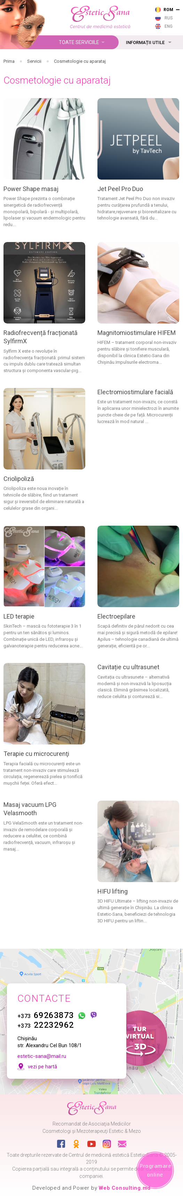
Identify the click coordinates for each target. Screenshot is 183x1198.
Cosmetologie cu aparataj (80, 61)
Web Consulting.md (125, 1188)
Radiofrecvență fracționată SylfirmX (40, 337)
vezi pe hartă (42, 1066)
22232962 (45, 1025)
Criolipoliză (18, 478)
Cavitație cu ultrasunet (128, 667)
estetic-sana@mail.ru (41, 1056)
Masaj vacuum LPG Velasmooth (29, 809)
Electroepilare (116, 616)
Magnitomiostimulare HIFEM (136, 332)
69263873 (45, 1015)
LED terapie (18, 616)
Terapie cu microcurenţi (36, 753)
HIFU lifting (112, 891)
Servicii (34, 61)
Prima (9, 61)
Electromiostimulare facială (135, 392)
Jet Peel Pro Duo (120, 188)
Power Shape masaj (30, 188)
